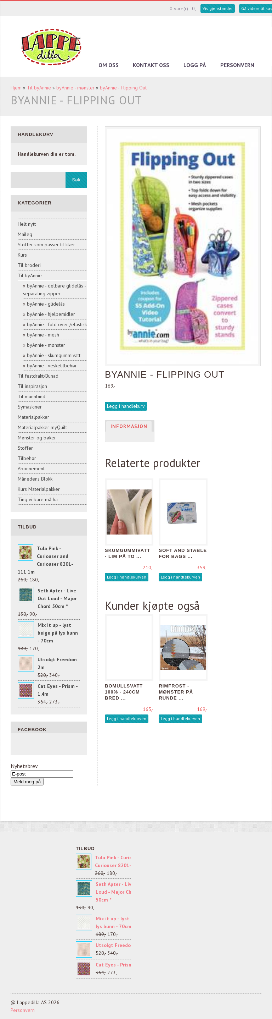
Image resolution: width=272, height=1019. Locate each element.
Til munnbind (31, 396)
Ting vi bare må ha (38, 499)
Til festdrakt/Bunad (38, 376)
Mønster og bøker (37, 437)
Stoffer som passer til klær (46, 244)
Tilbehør (27, 458)
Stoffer (25, 448)
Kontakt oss (151, 65)
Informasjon (128, 426)
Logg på (194, 65)
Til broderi (29, 265)
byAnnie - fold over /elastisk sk (59, 324)
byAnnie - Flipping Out (123, 87)
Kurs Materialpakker (39, 489)
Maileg (25, 234)
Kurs (22, 255)
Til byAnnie (39, 87)
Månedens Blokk (35, 479)
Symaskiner (30, 407)
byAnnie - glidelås (46, 304)
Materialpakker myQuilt (42, 427)
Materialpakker (33, 417)
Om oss (108, 65)
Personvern (237, 65)
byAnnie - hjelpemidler (51, 314)
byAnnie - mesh (43, 335)
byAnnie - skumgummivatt (53, 355)
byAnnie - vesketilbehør (52, 365)
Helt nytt (27, 224)
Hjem (16, 87)
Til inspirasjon (32, 386)
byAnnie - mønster (75, 87)
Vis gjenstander (218, 8)
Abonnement (31, 468)
